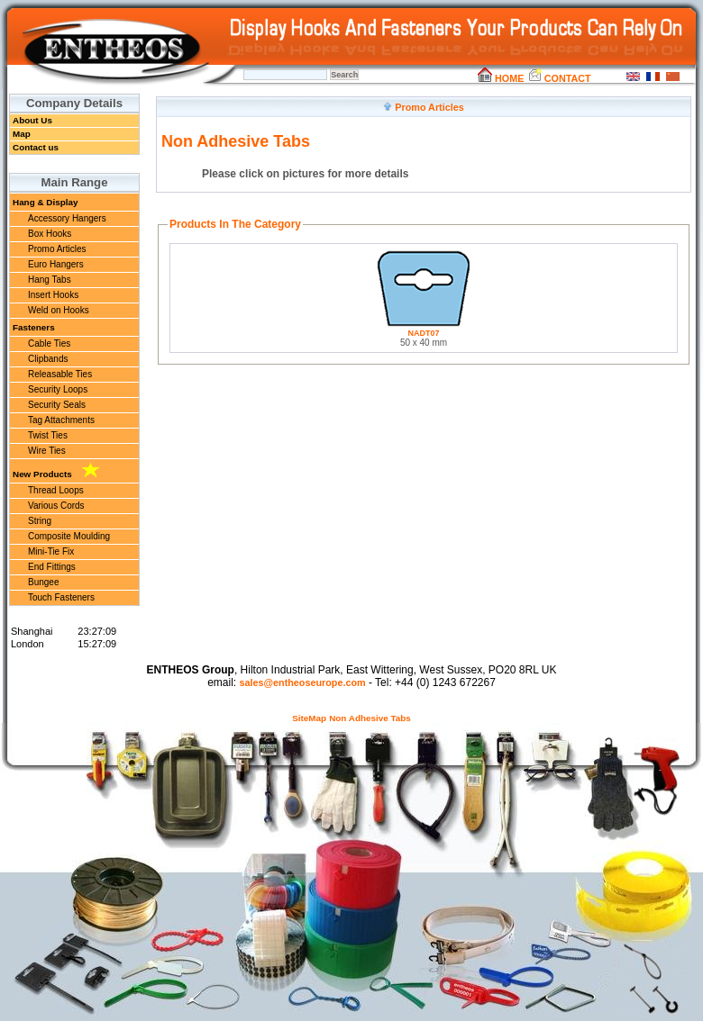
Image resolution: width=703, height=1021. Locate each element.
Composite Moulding (69, 536)
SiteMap (309, 718)
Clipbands (48, 359)
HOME (501, 78)
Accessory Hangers (67, 218)
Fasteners (34, 327)
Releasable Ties (60, 374)
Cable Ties (49, 343)
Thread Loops (56, 490)
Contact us (36, 147)
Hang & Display (45, 202)
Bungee (43, 582)
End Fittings (52, 567)
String (39, 521)
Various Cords (56, 505)
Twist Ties (48, 435)
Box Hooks (49, 234)
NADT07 (423, 333)
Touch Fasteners (61, 597)
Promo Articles (57, 249)
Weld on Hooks (58, 310)
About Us (32, 120)
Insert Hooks (53, 295)
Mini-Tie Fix (51, 551)
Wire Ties (47, 451)
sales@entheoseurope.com (302, 682)
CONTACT (559, 78)
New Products (56, 471)
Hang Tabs (49, 280)
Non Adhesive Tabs (370, 718)
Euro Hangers (56, 264)
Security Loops (57, 389)
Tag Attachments (61, 420)
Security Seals (57, 405)
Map (22, 134)
